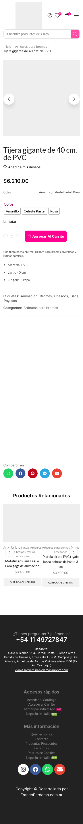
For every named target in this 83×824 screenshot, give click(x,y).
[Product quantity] (12, 236)
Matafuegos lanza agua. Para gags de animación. (22, 563)
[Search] (75, 34)
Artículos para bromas (31, 46)
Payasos (10, 301)
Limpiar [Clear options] (10, 221)
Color (9, 204)
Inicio (7, 46)
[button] (49, 15)
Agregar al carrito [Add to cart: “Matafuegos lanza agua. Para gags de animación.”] (22, 581)
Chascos (61, 296)
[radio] (12, 211)
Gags (74, 296)
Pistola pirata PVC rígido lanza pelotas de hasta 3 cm (61, 561)
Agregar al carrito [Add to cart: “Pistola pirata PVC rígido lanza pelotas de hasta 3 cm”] (60, 582)
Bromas (46, 296)
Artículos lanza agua (16, 547)
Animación (29, 296)
